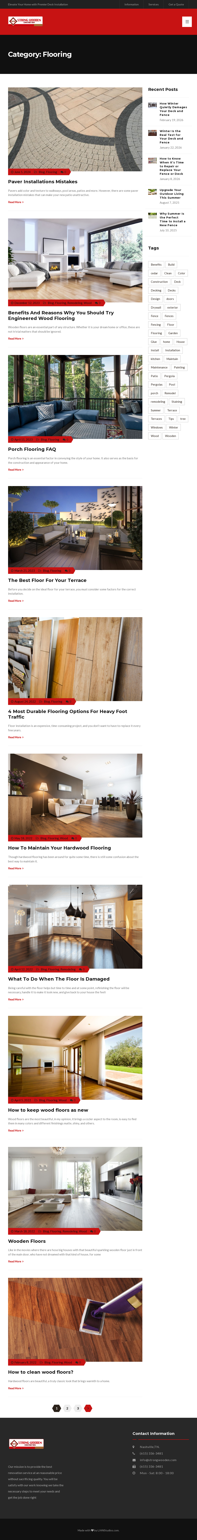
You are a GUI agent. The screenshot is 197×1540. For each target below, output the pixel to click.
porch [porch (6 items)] (154, 393)
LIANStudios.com (108, 1530)
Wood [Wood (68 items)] (155, 436)
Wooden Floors (27, 1241)
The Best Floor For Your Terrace (47, 580)
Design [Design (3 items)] (155, 298)
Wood (88, 303)
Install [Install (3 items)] (155, 350)
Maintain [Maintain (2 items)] (172, 359)
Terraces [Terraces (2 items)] (156, 418)
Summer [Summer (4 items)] (156, 410)
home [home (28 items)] (166, 341)
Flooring (51, 172)
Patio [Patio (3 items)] (154, 376)
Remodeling (75, 303)
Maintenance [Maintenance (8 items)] (159, 367)
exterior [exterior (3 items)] (172, 307)
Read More (16, 202)
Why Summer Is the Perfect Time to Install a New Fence (173, 219)
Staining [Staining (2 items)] (177, 401)
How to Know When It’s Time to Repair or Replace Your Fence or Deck (172, 166)
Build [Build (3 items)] (171, 264)
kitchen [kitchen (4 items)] (155, 359)
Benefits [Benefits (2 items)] (156, 264)
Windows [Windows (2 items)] (157, 427)
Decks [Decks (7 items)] (172, 290)
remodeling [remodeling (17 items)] (158, 401)
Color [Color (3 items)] (181, 273)
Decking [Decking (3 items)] (156, 290)
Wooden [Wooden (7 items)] (170, 436)
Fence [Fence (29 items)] (154, 316)
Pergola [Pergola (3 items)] (169, 376)
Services (154, 4)
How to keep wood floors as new (48, 1110)
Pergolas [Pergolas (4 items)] (157, 384)
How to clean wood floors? (40, 1372)
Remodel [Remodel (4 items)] (170, 393)
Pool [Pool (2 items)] (172, 384)
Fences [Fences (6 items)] (169, 316)
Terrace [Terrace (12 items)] (172, 410)
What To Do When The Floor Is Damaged (59, 979)
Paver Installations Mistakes (42, 181)
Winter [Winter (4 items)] (173, 427)
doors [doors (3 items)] (170, 298)
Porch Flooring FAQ (32, 449)
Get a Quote (176, 4)
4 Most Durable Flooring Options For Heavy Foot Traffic (67, 714)
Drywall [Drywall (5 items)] (156, 307)
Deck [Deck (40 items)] (177, 281)
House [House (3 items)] (180, 341)
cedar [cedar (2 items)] (154, 273)
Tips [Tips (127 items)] (171, 418)
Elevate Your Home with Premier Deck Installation (38, 4)
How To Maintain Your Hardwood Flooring (59, 848)
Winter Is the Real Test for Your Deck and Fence (171, 136)
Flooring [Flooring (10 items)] (156, 333)
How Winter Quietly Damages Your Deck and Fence (173, 109)
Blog (42, 172)
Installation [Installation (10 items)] (172, 350)
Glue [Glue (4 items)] (154, 341)
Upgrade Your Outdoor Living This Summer (172, 193)
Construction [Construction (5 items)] (159, 281)
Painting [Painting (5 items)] (179, 367)
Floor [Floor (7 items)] (170, 324)
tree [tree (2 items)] (183, 418)
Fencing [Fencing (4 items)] (156, 324)
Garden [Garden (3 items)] (173, 333)
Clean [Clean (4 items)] (168, 273)
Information (131, 4)
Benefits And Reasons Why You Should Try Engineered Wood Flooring (61, 315)
